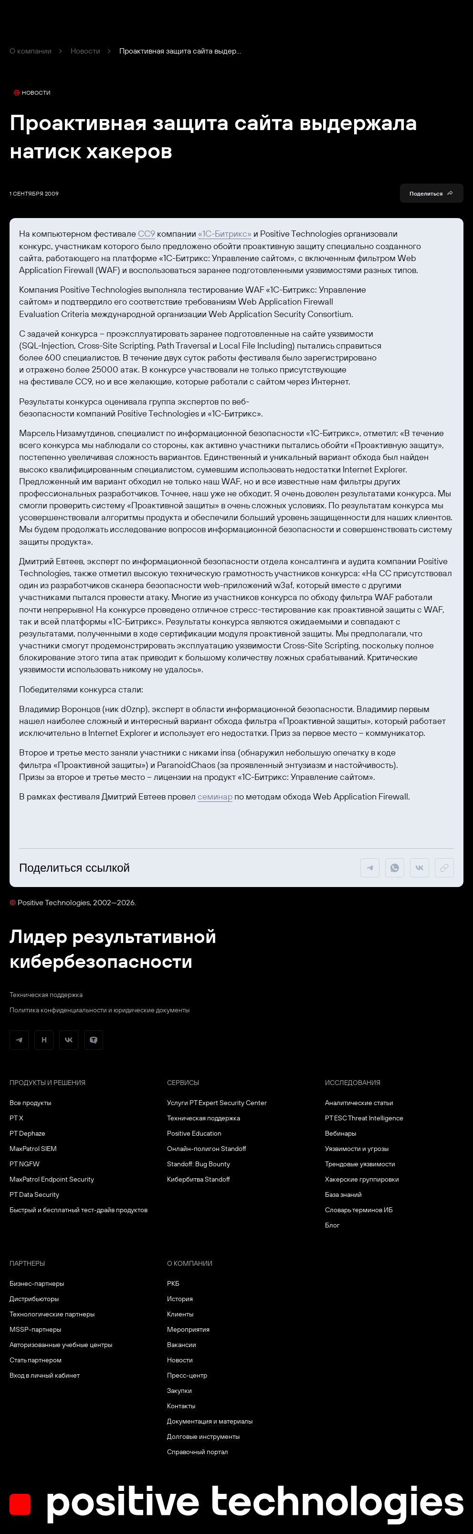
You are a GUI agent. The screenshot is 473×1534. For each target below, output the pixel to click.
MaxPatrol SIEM (33, 1148)
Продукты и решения (47, 1082)
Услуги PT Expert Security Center (217, 1102)
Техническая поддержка (46, 994)
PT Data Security (34, 1194)
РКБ (173, 1283)
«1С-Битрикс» (225, 233)
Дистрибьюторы (34, 1298)
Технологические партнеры (52, 1314)
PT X (16, 1118)
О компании (31, 50)
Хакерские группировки (362, 1179)
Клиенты (180, 1314)
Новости (85, 50)
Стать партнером (36, 1360)
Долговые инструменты (203, 1436)
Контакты (181, 1406)
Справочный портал (197, 1451)
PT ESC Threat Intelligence (364, 1118)
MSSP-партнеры (35, 1329)
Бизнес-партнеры (37, 1283)
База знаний (343, 1194)
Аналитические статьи (359, 1102)
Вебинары (340, 1133)
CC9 (146, 233)
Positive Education (194, 1133)
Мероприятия (188, 1329)
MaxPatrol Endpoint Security (52, 1179)
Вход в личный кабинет (45, 1375)
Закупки (179, 1390)
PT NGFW (25, 1164)
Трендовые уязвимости (360, 1164)
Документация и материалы (209, 1421)
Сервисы (183, 1082)
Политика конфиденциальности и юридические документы (99, 1010)
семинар (215, 796)
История (180, 1298)
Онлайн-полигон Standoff (206, 1148)
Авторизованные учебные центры (61, 1344)
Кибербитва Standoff (198, 1179)
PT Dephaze (27, 1133)
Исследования (352, 1082)
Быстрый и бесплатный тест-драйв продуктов (78, 1209)
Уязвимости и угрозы (357, 1148)
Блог (332, 1225)
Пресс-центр (187, 1375)
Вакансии (181, 1344)
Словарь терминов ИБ (359, 1209)
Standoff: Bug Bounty (198, 1164)
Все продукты (30, 1102)
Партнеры (27, 1263)
